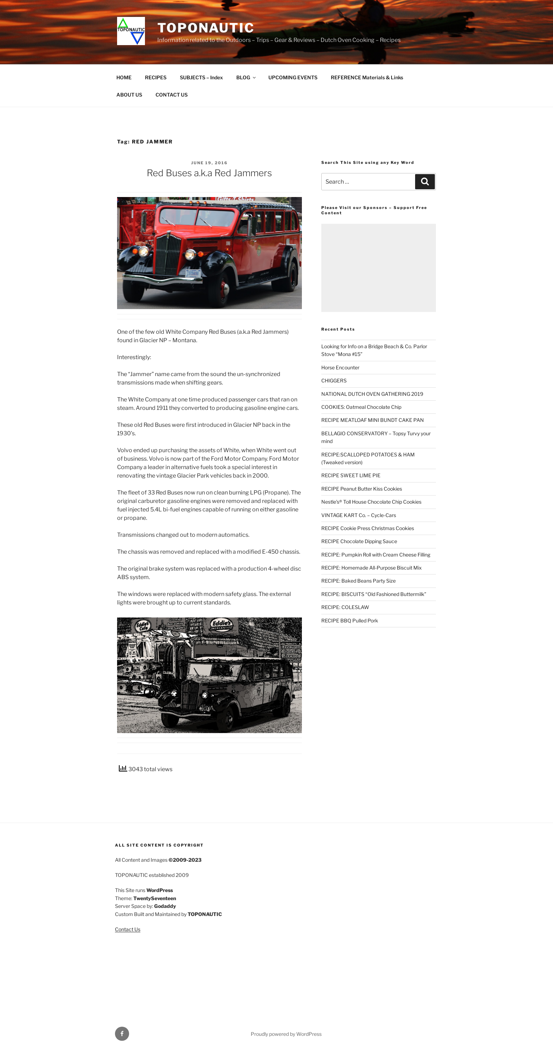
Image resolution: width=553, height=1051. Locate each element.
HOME (124, 77)
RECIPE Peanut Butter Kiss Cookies (361, 489)
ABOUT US (129, 95)
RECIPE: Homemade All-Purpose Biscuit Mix (371, 568)
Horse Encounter (340, 367)
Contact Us (127, 929)
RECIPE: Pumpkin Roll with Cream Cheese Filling (375, 555)
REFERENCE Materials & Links (367, 77)
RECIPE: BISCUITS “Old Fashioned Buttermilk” (373, 594)
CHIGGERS (334, 380)
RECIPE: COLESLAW (345, 607)
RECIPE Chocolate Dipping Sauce (359, 541)
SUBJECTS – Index (201, 77)
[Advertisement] (378, 268)
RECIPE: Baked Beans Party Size (358, 581)
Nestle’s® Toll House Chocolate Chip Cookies (371, 502)
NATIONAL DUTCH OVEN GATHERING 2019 (372, 394)
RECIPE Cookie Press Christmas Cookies (367, 528)
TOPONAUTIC (206, 28)
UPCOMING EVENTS (292, 77)
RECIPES (155, 77)
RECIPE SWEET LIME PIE (351, 475)
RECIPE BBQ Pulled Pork (349, 620)
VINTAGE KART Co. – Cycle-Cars (358, 515)
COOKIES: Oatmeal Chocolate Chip (361, 407)
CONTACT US (172, 95)
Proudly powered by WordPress (286, 1034)
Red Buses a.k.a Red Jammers (209, 172)
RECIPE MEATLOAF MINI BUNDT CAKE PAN (372, 420)
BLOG (246, 77)
